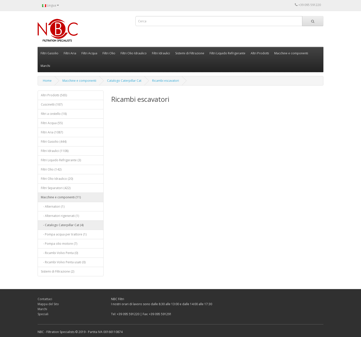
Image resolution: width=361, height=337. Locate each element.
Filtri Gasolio (49, 53)
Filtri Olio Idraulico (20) (57, 179)
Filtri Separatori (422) (55, 188)
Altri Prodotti (260, 53)
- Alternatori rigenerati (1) (60, 216)
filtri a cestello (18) (54, 114)
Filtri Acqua (89, 53)
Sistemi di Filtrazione (189, 53)
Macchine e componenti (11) (61, 197)
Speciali (43, 314)
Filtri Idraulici (161, 53)
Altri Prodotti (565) (54, 95)
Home (47, 80)
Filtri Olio (109, 53)
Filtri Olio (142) (51, 169)
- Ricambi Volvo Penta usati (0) (63, 262)
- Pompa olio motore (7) (59, 243)
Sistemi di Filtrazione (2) (57, 271)
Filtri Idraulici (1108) (54, 151)
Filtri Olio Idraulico (134, 53)
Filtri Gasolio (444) (53, 141)
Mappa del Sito (48, 304)
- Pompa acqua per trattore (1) (63, 234)
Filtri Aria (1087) (52, 132)
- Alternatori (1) (52, 206)
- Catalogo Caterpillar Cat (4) (62, 225)
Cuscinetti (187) (51, 104)
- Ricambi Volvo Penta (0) (59, 253)
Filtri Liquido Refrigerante (227, 53)
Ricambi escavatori (165, 80)
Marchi (45, 66)
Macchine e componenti (291, 53)
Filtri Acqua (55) (52, 123)
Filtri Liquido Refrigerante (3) (61, 160)
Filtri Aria (70, 53)
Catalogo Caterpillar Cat (124, 80)
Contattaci (45, 299)
